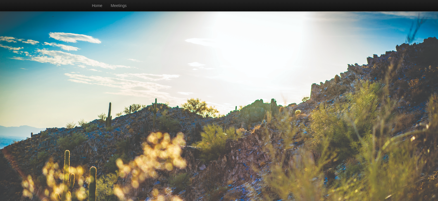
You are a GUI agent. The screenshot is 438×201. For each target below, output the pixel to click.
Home (97, 5)
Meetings (119, 5)
